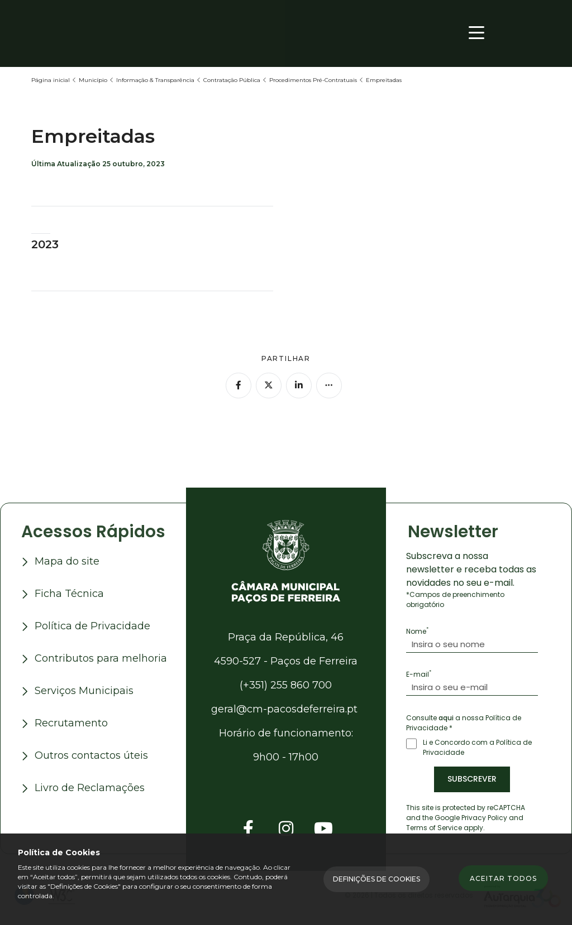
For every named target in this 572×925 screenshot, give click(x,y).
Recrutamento (71, 724)
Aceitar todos (503, 879)
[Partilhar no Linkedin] (299, 385)
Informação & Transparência (155, 80)
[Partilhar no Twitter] (269, 385)
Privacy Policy (484, 818)
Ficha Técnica (69, 595)
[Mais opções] (329, 385)
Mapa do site (67, 562)
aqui (446, 719)
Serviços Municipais (84, 692)
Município (93, 80)
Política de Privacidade (92, 627)
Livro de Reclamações (90, 789)
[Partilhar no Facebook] (238, 385)
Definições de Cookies (376, 879)
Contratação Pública (231, 80)
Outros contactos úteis (91, 756)
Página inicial (50, 80)
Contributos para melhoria (101, 659)
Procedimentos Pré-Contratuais (313, 80)
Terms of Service (434, 829)
